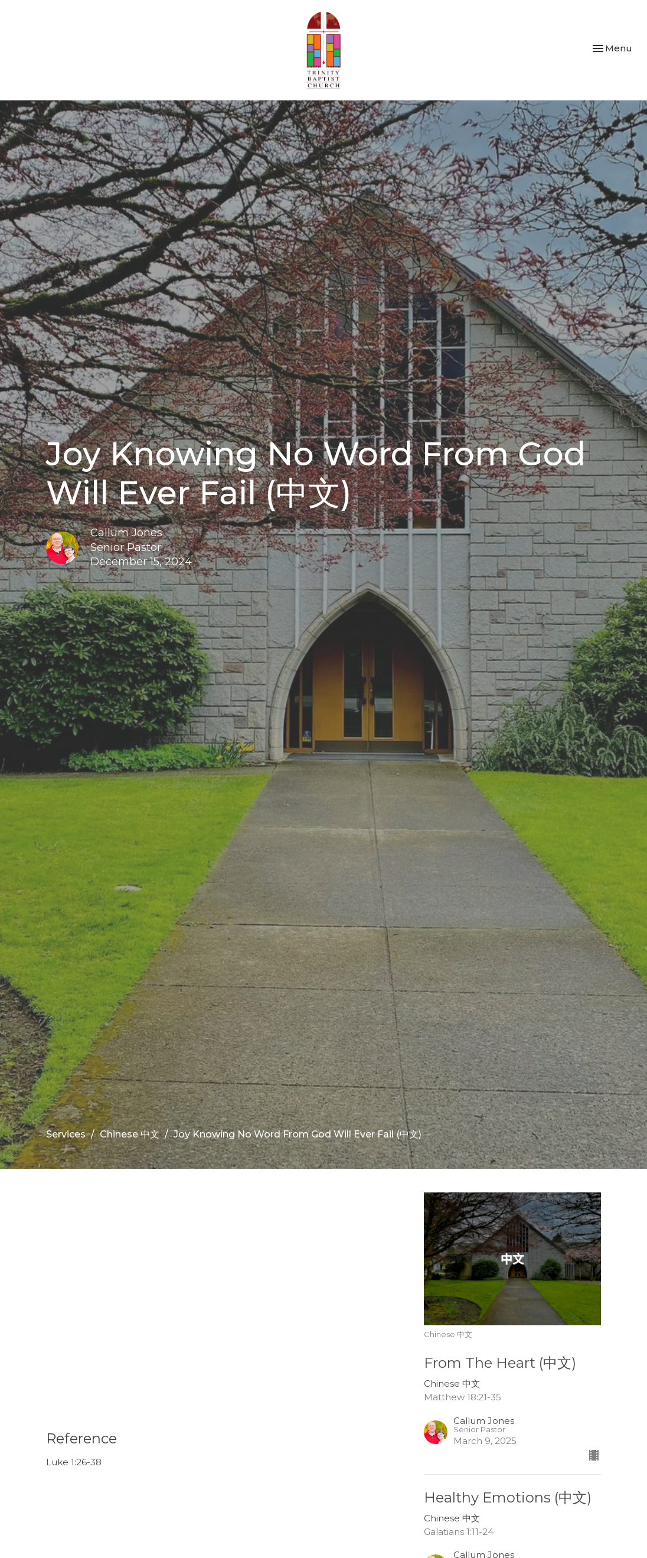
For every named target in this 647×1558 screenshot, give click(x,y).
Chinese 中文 (129, 1134)
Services (66, 1134)
